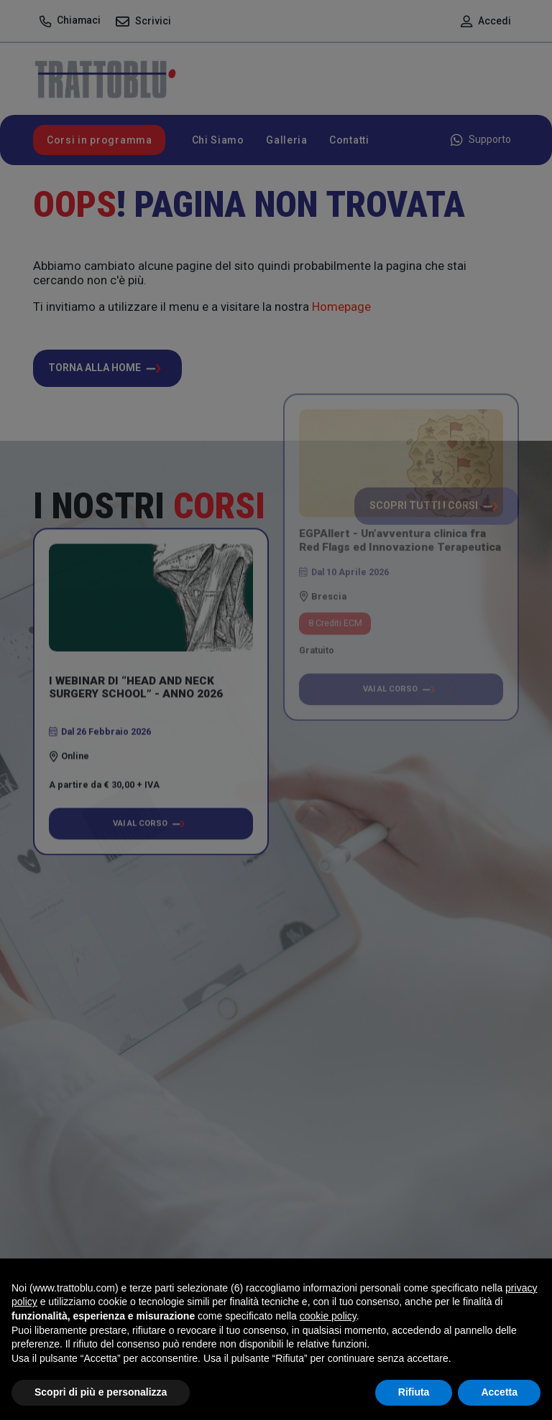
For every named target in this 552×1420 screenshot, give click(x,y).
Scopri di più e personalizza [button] (100, 1392)
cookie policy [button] (328, 1316)
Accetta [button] (499, 1392)
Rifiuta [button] (414, 1392)
